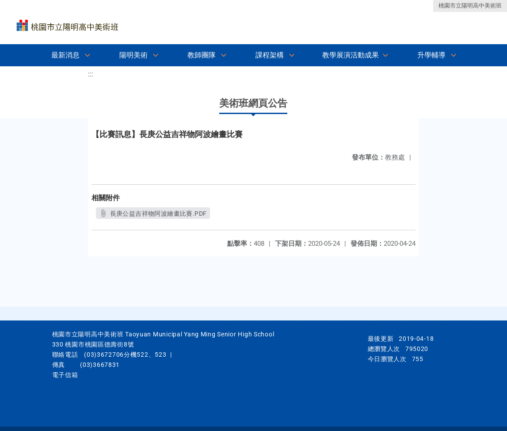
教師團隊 (201, 55)
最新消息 (65, 55)
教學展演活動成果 (350, 55)
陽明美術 (133, 55)
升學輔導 (431, 55)
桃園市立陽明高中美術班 (470, 5)
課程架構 (269, 55)
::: (90, 74)
